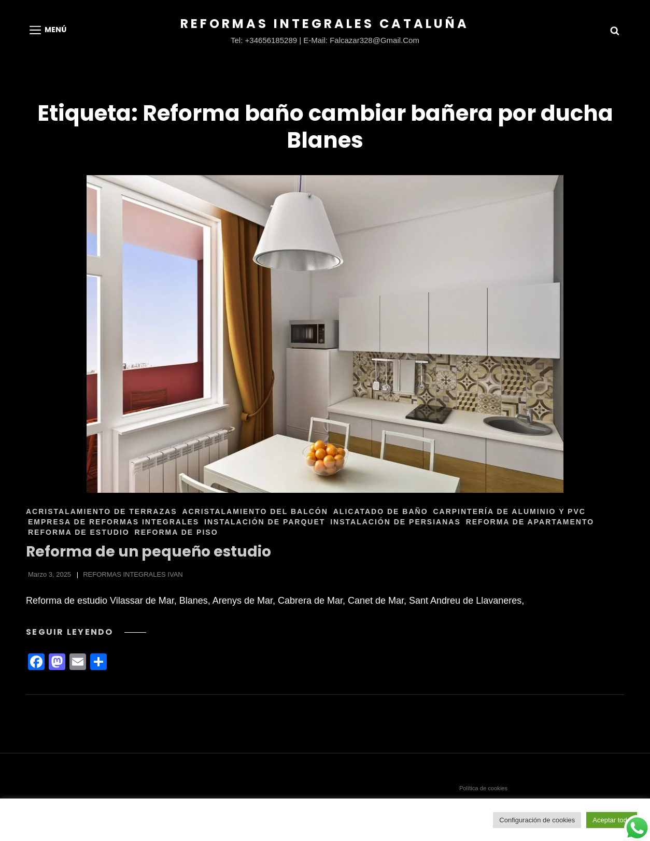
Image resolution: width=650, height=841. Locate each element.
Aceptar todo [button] (611, 820)
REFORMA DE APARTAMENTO (530, 522)
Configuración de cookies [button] (537, 820)
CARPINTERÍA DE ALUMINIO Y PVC (509, 511)
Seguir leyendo (86, 631)
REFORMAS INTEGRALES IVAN (133, 574)
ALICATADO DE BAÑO (380, 511)
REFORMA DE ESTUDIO (79, 532)
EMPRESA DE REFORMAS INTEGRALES (113, 522)
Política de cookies (483, 788)
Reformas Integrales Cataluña (324, 23)
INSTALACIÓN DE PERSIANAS (395, 522)
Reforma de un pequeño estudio (148, 551)
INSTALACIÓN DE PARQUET (264, 522)
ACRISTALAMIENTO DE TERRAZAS (101, 511)
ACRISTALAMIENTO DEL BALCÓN (255, 511)
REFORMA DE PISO (176, 532)
